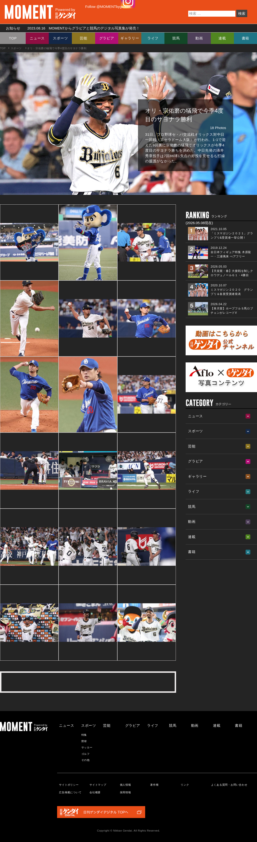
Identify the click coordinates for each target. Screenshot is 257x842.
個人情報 (125, 784)
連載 (222, 38)
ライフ (152, 38)
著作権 (154, 784)
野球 (84, 741)
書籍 (245, 38)
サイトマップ (97, 784)
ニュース (37, 38)
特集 (84, 734)
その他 (85, 760)
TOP (13, 38)
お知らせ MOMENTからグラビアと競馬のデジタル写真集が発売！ (71, 28)
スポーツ (60, 38)
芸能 (83, 38)
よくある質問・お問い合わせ (229, 784)
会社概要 (95, 792)
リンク (185, 784)
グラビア (106, 38)
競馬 (176, 38)
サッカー (87, 747)
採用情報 (125, 792)
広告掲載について (70, 792)
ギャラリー (129, 38)
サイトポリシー (69, 784)
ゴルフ (85, 753)
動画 (199, 38)
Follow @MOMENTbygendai (107, 7)
